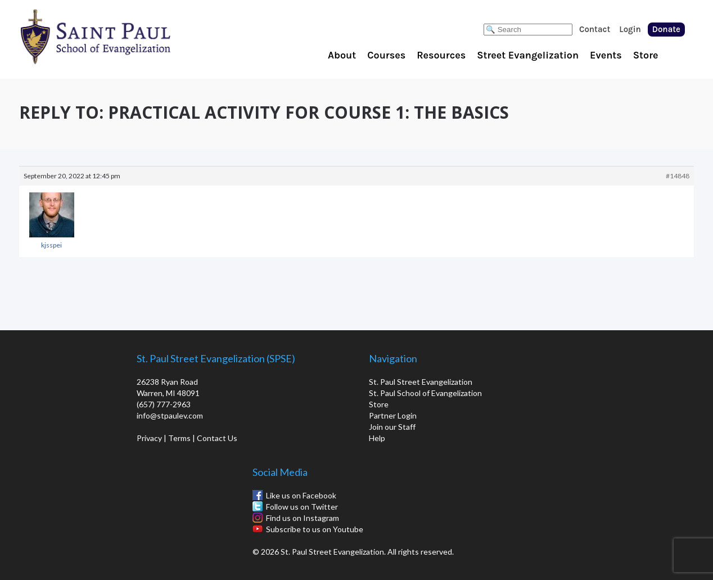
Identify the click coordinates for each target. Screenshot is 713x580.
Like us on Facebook (301, 495)
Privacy (149, 438)
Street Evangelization (528, 55)
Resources (441, 55)
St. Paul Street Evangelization (420, 381)
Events (606, 55)
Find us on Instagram (302, 518)
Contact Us (217, 438)
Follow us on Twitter (302, 506)
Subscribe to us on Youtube (314, 529)
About (342, 55)
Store (645, 55)
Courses (386, 55)
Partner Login (393, 415)
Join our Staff (392, 426)
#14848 (677, 176)
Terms (179, 438)
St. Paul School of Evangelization (118, 36)
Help (377, 438)
